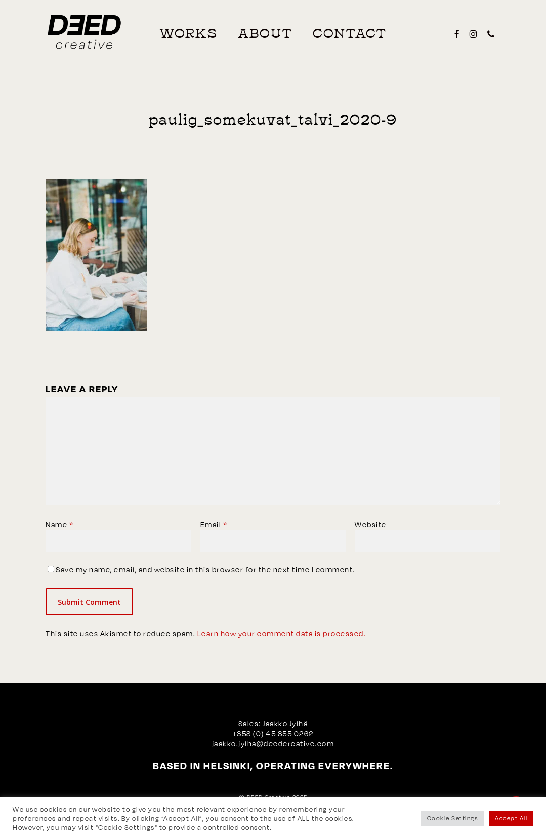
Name (60, 524)
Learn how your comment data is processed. (281, 633)
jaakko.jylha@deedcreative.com (273, 743)
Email (214, 524)
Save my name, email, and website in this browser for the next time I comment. (205, 569)
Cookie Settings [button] (452, 818)
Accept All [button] (511, 818)
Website (371, 524)
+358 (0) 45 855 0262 (273, 733)
